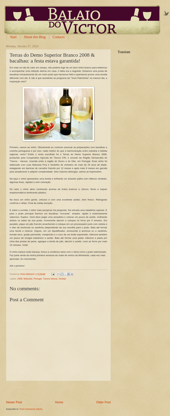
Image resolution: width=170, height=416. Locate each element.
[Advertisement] (58, 390)
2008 (19, 278)
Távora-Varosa (50, 278)
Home (59, 402)
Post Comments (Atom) (31, 409)
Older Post (103, 402)
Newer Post (14, 402)
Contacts (59, 37)
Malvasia (28, 278)
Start (13, 37)
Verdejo (62, 278)
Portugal (37, 278)
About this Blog (35, 37)
